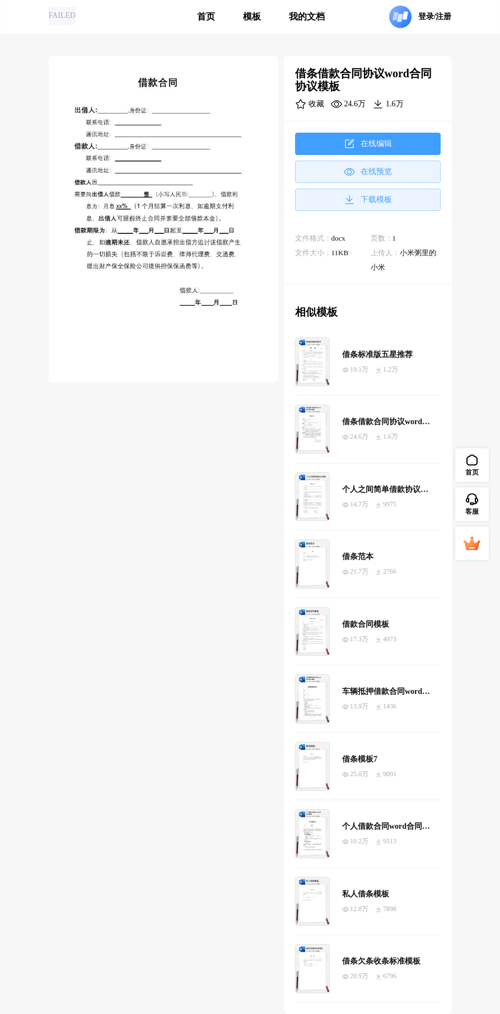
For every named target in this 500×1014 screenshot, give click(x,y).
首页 (206, 16)
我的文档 (307, 16)
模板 (252, 16)
